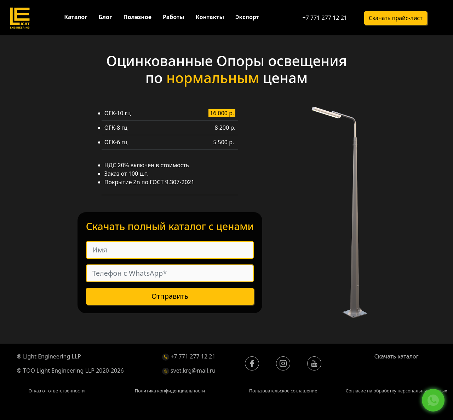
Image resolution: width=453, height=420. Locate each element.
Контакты (210, 17)
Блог (105, 17)
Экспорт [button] (247, 17)
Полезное (137, 17)
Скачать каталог (396, 356)
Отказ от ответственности (56, 390)
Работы (173, 17)
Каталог (75, 17)
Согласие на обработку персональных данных (396, 390)
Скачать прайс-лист (395, 18)
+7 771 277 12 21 (324, 18)
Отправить (170, 296)
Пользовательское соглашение (283, 390)
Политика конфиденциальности (170, 390)
